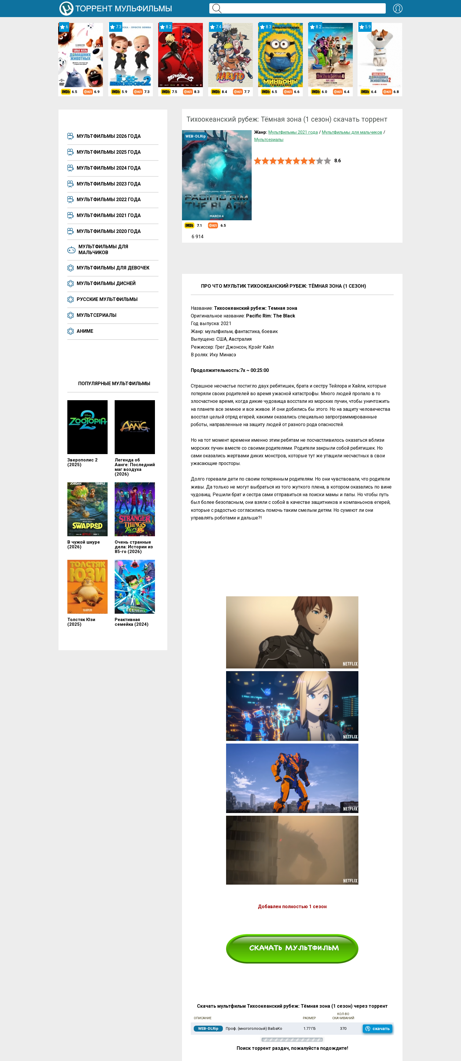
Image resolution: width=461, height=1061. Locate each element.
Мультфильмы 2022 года (109, 199)
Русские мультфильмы (107, 299)
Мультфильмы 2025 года (109, 152)
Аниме (85, 331)
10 (327, 161)
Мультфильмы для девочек (113, 268)
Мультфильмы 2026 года (109, 136)
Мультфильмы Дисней (106, 283)
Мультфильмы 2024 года (109, 168)
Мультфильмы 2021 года (109, 215)
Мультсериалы (96, 315)
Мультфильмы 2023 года (109, 184)
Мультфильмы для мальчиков (103, 249)
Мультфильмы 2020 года (109, 231)
